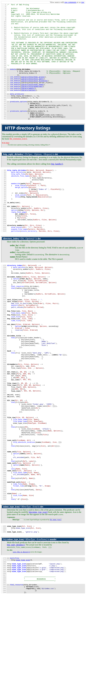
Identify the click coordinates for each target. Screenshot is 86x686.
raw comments (70, 2)
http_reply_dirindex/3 (16, 629)
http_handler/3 (57, 187)
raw (82, 2)
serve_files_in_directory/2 (21, 636)
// (19, 274)
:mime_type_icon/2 (38, 595)
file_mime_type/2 (55, 602)
